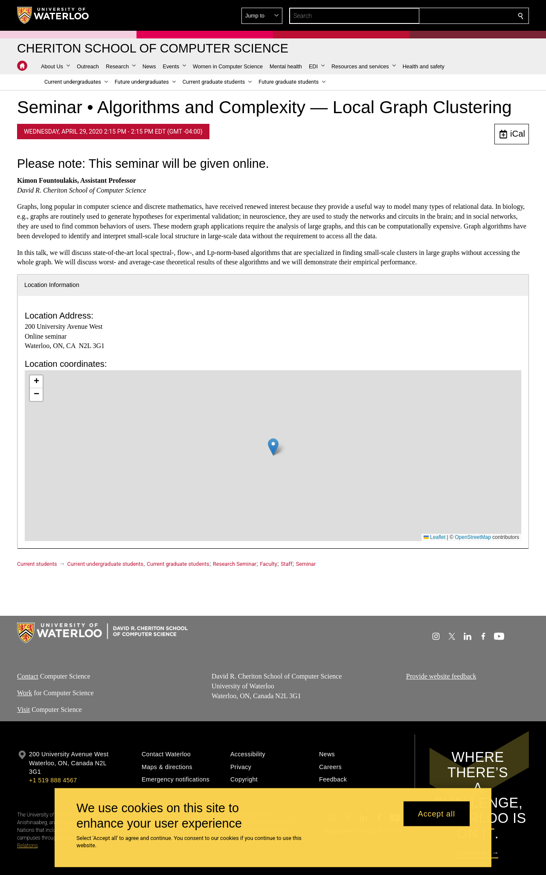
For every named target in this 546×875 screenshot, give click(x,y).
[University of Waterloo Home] (53, 15)
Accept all (436, 813)
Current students (37, 564)
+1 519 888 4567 (53, 780)
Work (24, 692)
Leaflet (434, 537)
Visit (23, 709)
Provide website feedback (441, 676)
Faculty (268, 564)
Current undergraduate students (105, 564)
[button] (459, 15)
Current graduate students (178, 564)
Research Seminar (234, 564)
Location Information (51, 284)
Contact (27, 676)
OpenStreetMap (473, 537)
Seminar (306, 564)
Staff (286, 564)
